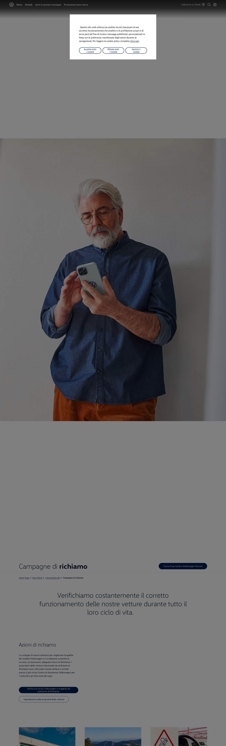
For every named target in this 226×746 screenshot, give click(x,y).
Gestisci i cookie (136, 50)
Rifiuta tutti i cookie (113, 50)
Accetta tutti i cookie (90, 50)
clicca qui (134, 41)
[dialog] (113, 373)
